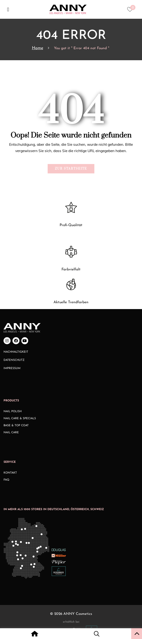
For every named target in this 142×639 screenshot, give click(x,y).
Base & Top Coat (16, 425)
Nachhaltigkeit (16, 352)
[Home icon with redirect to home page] (34, 634)
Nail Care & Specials (20, 418)
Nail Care (11, 432)
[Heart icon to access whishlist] (131, 11)
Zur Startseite (71, 169)
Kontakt (10, 472)
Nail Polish (13, 411)
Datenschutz (14, 360)
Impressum (12, 368)
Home (37, 48)
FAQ (6, 479)
